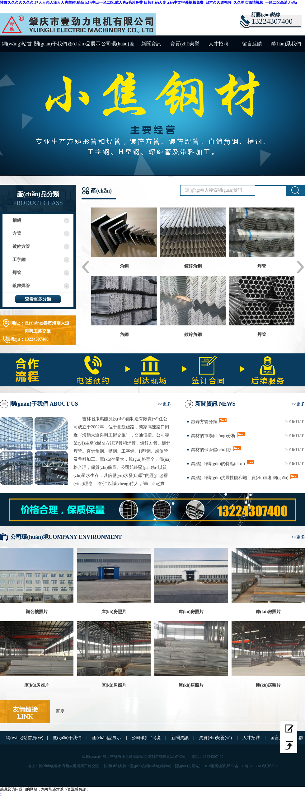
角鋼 (124, 266)
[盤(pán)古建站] (187, 766)
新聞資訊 (151, 43)
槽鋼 (16, 220)
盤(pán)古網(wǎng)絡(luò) (150, 766)
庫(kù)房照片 (114, 611)
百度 (60, 711)
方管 (16, 233)
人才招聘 (218, 43)
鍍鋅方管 (21, 246)
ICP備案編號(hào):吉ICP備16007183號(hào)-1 (241, 766)
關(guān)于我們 (50, 43)
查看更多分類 (38, 299)
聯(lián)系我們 (285, 43)
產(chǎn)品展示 (84, 43)
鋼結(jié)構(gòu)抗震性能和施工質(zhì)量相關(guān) (240, 477)
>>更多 (164, 404)
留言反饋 (252, 43)
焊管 (16, 272)
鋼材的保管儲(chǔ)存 (211, 449)
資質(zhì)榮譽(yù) (184, 46)
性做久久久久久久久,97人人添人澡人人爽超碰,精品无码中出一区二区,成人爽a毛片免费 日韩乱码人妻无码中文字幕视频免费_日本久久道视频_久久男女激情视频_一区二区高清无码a (148, 2)
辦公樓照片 (37, 611)
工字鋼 (19, 259)
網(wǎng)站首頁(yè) (16, 46)
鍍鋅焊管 (21, 285)
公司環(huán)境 (117, 43)
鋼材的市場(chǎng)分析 (213, 435)
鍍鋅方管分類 (204, 421)
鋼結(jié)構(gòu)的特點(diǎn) (218, 463)
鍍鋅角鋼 (193, 266)
